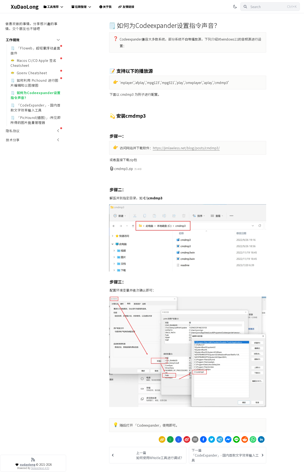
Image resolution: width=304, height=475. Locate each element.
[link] (162, 439)
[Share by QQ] (178, 439)
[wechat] (170, 439)
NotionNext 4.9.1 (40, 468)
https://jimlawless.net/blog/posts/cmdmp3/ (186, 147)
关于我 (105, 7)
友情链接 (126, 7)
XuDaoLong (21, 6)
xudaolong (27, 464)
